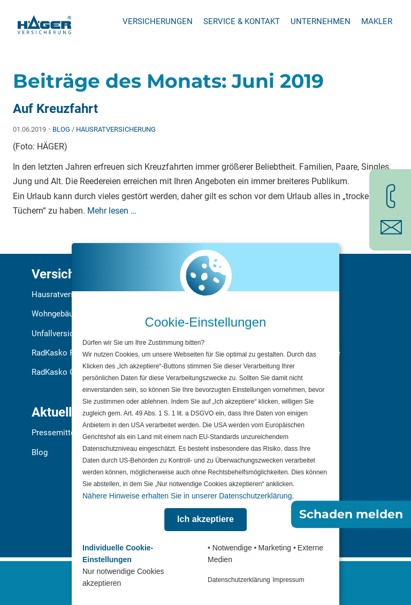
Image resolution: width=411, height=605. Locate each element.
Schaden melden (351, 514)
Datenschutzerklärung (239, 580)
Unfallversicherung (65, 333)
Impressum (288, 580)
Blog (61, 129)
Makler (376, 21)
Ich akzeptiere (205, 519)
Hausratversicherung (116, 129)
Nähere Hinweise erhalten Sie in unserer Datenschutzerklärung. (188, 495)
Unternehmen (321, 21)
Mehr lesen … (111, 211)
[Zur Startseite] (44, 21)
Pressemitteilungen (66, 432)
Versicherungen (158, 21)
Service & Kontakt (241, 21)
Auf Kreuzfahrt (55, 108)
